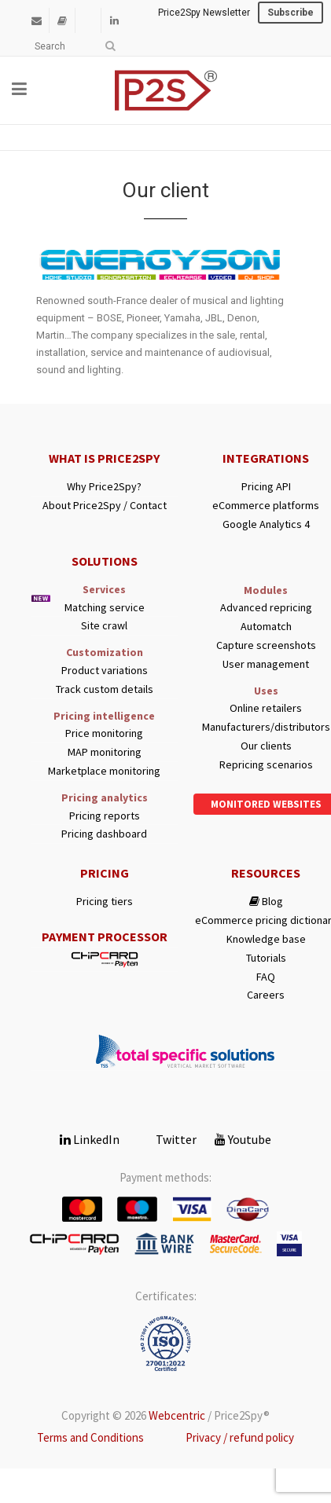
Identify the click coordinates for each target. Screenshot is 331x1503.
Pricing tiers (104, 901)
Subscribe (290, 12)
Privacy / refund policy (240, 1437)
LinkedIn (90, 1139)
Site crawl (104, 625)
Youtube (243, 1139)
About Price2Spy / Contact (104, 505)
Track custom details (104, 689)
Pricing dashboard (104, 834)
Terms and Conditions (90, 1437)
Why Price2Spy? (104, 486)
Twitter (167, 1139)
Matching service (104, 607)
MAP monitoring (105, 752)
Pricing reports (104, 816)
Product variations (104, 670)
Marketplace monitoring (104, 771)
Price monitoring (104, 733)
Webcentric (177, 1415)
